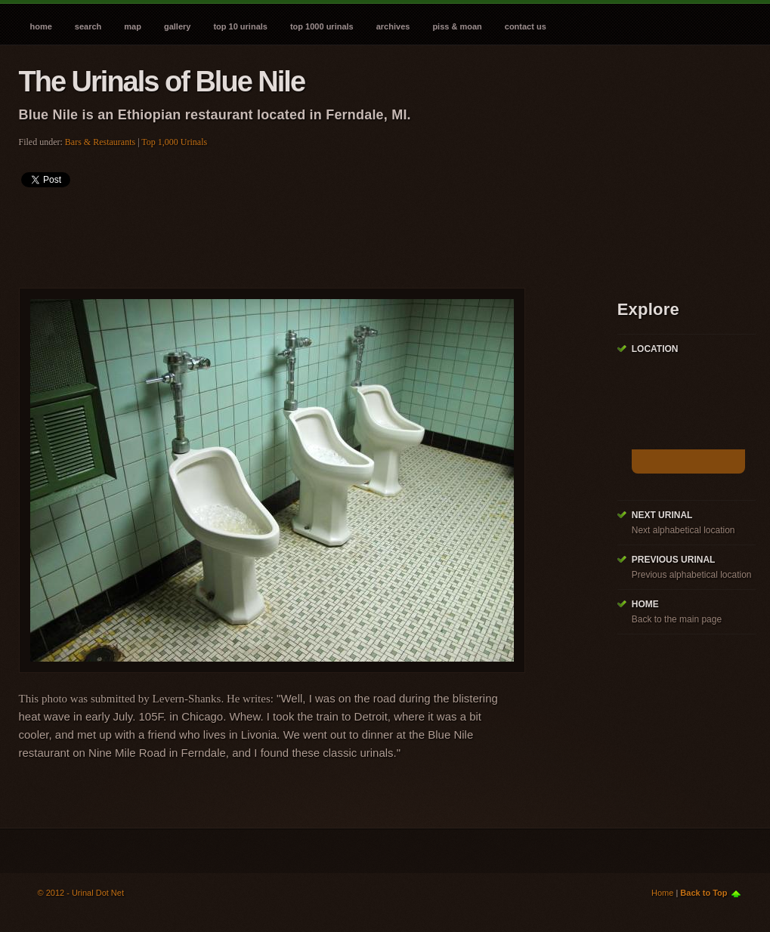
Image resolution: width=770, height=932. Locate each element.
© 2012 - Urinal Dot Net (81, 892)
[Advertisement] (294, 233)
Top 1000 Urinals (322, 26)
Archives (393, 26)
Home (41, 26)
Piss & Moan (456, 26)
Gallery (177, 26)
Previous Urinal (674, 559)
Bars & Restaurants (100, 142)
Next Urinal (662, 515)
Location (655, 349)
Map (132, 26)
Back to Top (703, 892)
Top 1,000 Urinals (174, 142)
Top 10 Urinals (240, 26)
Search (88, 26)
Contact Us (525, 26)
